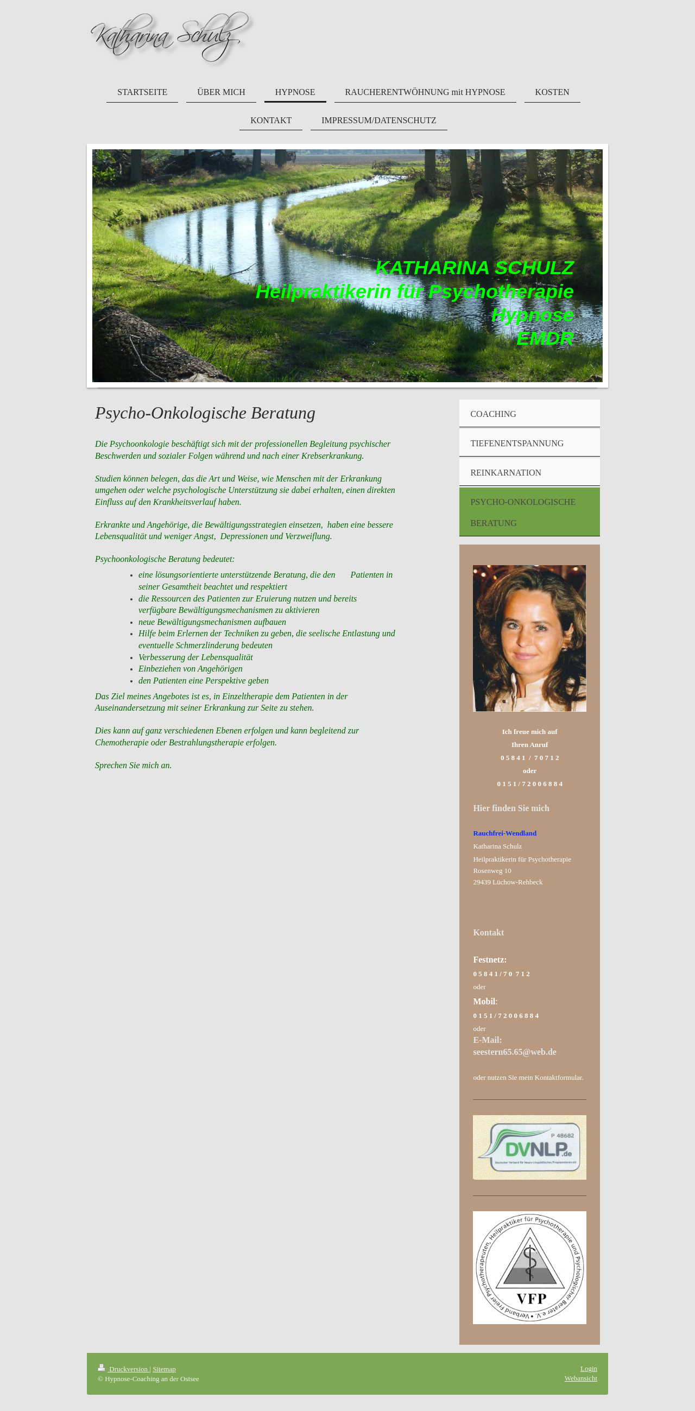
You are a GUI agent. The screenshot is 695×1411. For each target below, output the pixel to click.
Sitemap (164, 1369)
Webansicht (581, 1378)
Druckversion (123, 1369)
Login (588, 1368)
